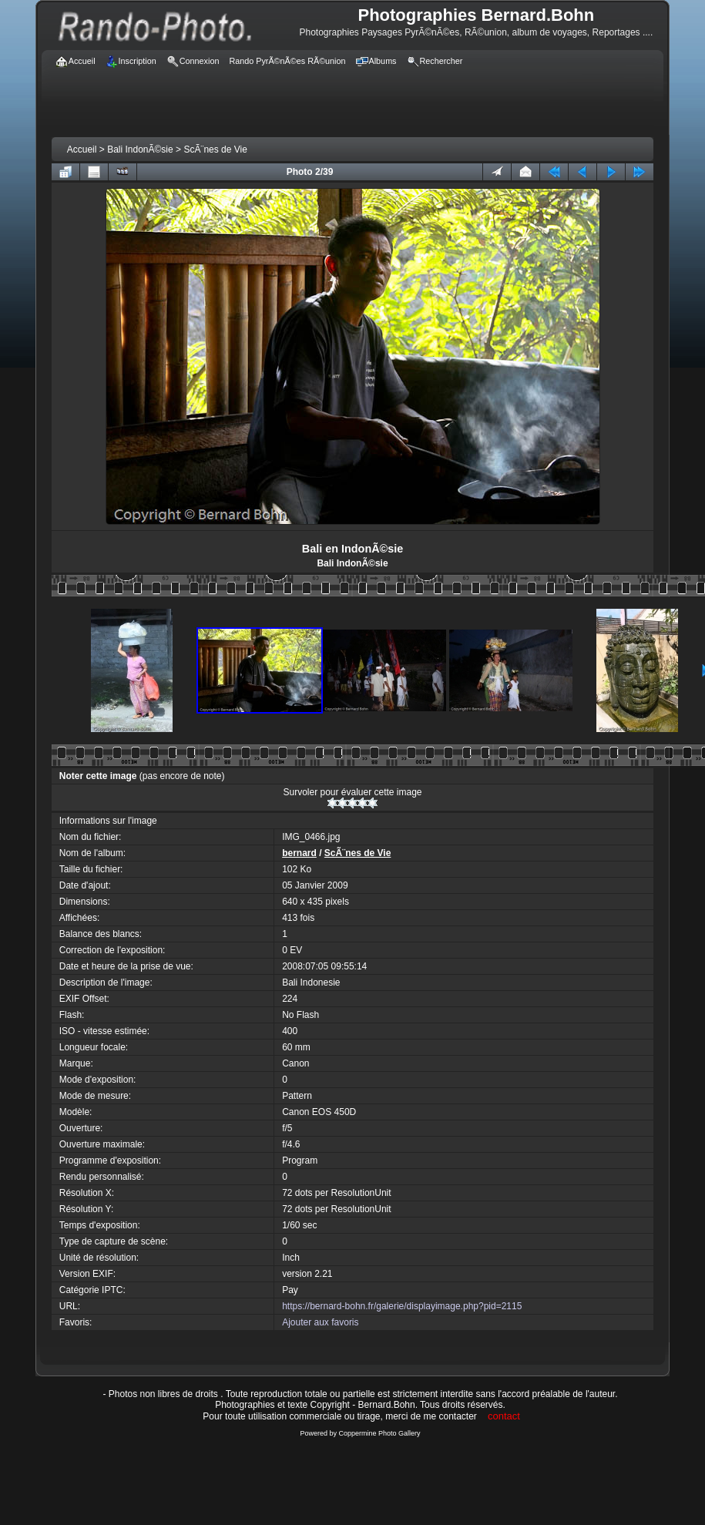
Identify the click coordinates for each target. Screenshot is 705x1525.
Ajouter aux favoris (320, 1322)
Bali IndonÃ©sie (140, 149)
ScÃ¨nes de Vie (215, 149)
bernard (299, 853)
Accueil (82, 149)
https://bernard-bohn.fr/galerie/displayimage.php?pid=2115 (402, 1306)
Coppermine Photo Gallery (379, 1433)
